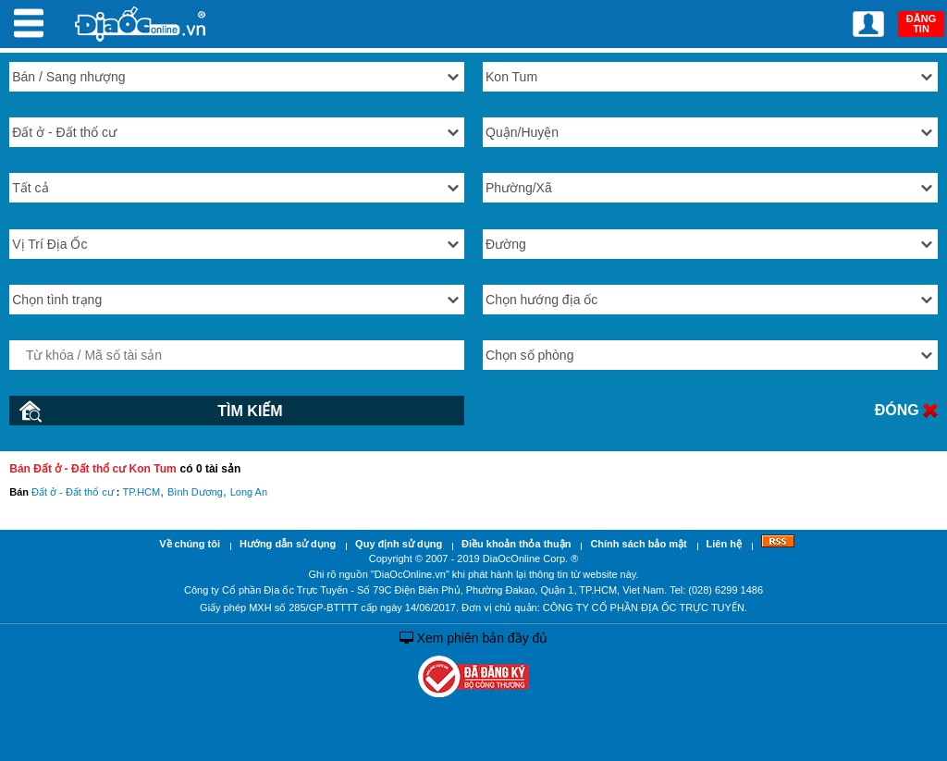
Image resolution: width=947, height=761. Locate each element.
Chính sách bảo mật (638, 543)
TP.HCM (141, 491)
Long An (248, 491)
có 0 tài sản (210, 468)
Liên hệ (724, 543)
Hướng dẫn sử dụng (288, 543)
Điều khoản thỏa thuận (516, 543)
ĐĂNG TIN (921, 23)
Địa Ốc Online (141, 23)
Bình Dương (195, 491)
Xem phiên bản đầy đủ (474, 638)
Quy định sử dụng (398, 543)
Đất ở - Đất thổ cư (72, 491)
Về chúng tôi (189, 543)
